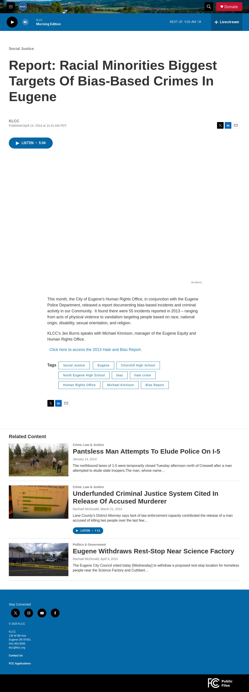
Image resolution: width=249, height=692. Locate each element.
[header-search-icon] (208, 6)
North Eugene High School (84, 375)
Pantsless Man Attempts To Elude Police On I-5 (146, 451)
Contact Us (16, 655)
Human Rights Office (79, 385)
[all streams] (226, 22)
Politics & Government (89, 544)
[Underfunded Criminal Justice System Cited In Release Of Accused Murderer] (38, 502)
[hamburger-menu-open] (11, 6)
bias (119, 375)
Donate (231, 6)
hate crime (143, 375)
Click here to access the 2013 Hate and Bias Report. (94, 349)
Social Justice (21, 49)
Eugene (103, 365)
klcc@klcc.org (17, 647)
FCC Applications (20, 663)
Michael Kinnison (120, 385)
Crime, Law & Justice (88, 445)
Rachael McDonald (86, 509)
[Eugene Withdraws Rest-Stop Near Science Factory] (38, 559)
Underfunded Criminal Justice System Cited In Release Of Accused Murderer (145, 497)
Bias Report (155, 385)
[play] (12, 22)
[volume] (25, 22)
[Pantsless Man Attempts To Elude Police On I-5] (38, 459)
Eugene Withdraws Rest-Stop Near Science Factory (153, 551)
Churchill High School (138, 365)
